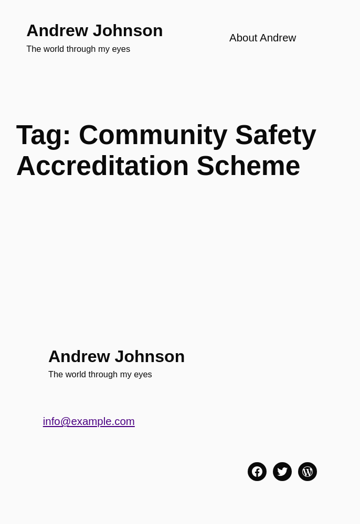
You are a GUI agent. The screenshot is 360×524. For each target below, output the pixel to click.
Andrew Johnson (94, 30)
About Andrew (262, 37)
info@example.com (89, 421)
